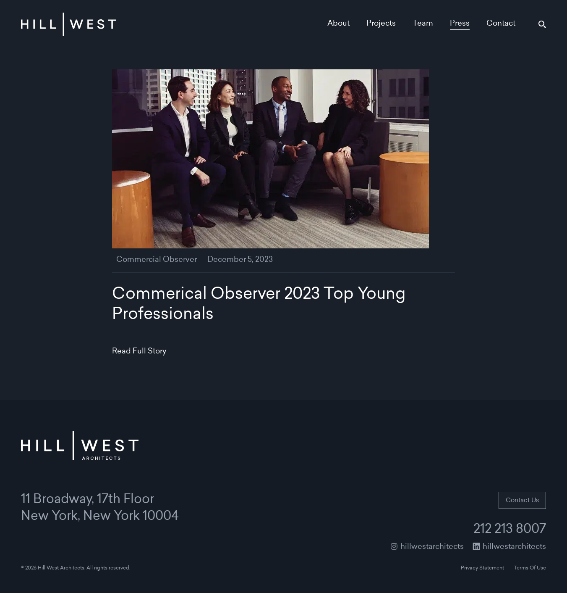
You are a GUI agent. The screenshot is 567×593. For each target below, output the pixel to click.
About (338, 24)
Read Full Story (139, 352)
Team (423, 24)
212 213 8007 (509, 530)
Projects (381, 24)
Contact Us (522, 501)
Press (460, 24)
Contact (500, 24)
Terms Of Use (530, 568)
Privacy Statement (482, 568)
